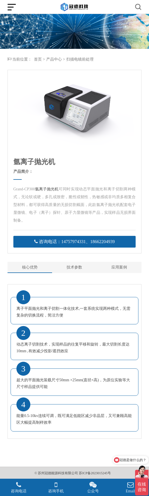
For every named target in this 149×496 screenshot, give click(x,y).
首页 (38, 59)
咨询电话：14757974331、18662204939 (74, 241)
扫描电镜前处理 (80, 59)
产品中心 (54, 59)
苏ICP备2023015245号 (95, 473)
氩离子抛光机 (46, 189)
